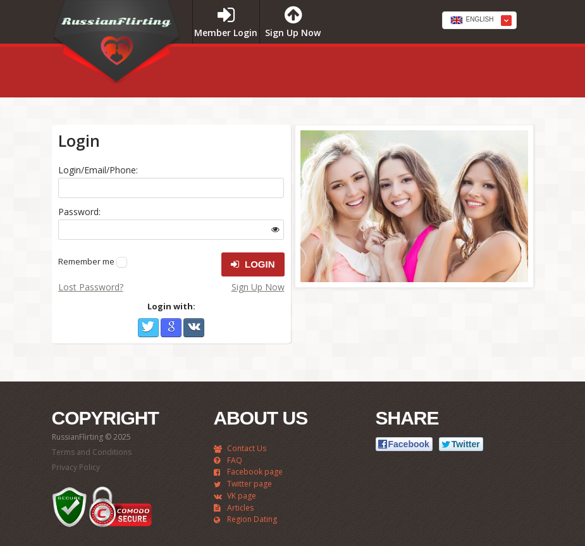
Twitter (148, 327)
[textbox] (479, 21)
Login (253, 264)
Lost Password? (90, 287)
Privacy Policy (76, 467)
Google (171, 327)
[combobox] (479, 20)
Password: (79, 212)
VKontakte (193, 327)
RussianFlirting (116, 46)
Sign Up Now (258, 287)
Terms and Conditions (92, 452)
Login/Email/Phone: (98, 170)
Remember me (86, 261)
